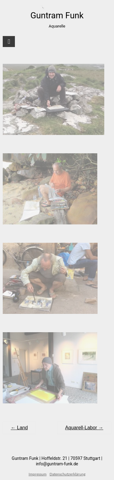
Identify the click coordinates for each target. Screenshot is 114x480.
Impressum (38, 474)
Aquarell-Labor (84, 427)
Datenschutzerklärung (67, 474)
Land (19, 427)
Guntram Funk (57, 15)
